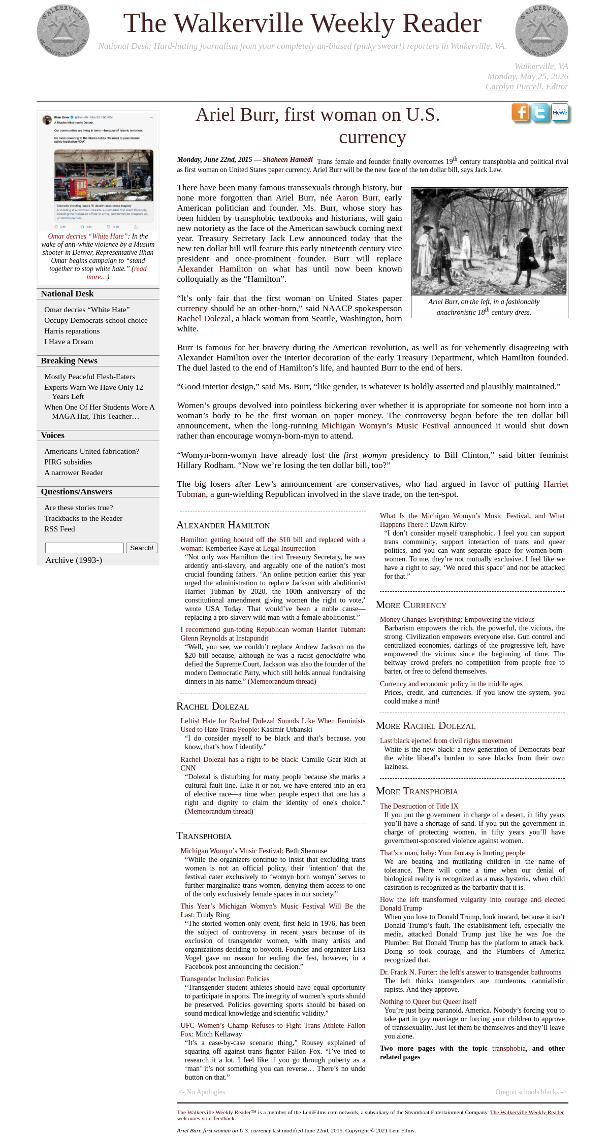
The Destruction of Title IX (419, 806)
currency (192, 308)
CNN (188, 768)
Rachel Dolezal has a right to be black (238, 759)
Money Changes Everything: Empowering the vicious (457, 619)
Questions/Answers (77, 491)
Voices (53, 435)
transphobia (430, 791)
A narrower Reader (73, 472)
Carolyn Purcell (513, 86)
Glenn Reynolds (203, 638)
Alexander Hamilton (214, 269)
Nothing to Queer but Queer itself (428, 1001)
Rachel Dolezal (204, 318)
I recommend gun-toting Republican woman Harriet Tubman (271, 629)
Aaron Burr (357, 198)
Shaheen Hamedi (288, 159)
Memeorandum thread (282, 681)
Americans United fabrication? (91, 451)
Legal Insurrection (289, 548)
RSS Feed (59, 528)
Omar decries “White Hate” (87, 236)
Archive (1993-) (73, 560)
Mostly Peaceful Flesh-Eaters (89, 376)
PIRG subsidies (68, 461)
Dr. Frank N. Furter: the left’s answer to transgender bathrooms (470, 972)
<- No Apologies (201, 1092)
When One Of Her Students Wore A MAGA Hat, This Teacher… (99, 411)
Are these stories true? (78, 507)
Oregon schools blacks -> (531, 1092)
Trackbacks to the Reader (83, 518)
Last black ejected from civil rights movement (446, 740)
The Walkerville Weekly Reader (302, 22)
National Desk (123, 46)
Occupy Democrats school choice (96, 320)
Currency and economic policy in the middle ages (451, 684)
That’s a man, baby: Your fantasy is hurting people (452, 853)
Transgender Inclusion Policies (224, 979)
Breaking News (69, 360)
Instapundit (252, 638)
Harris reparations (72, 330)
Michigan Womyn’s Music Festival (386, 425)
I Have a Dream (68, 341)
